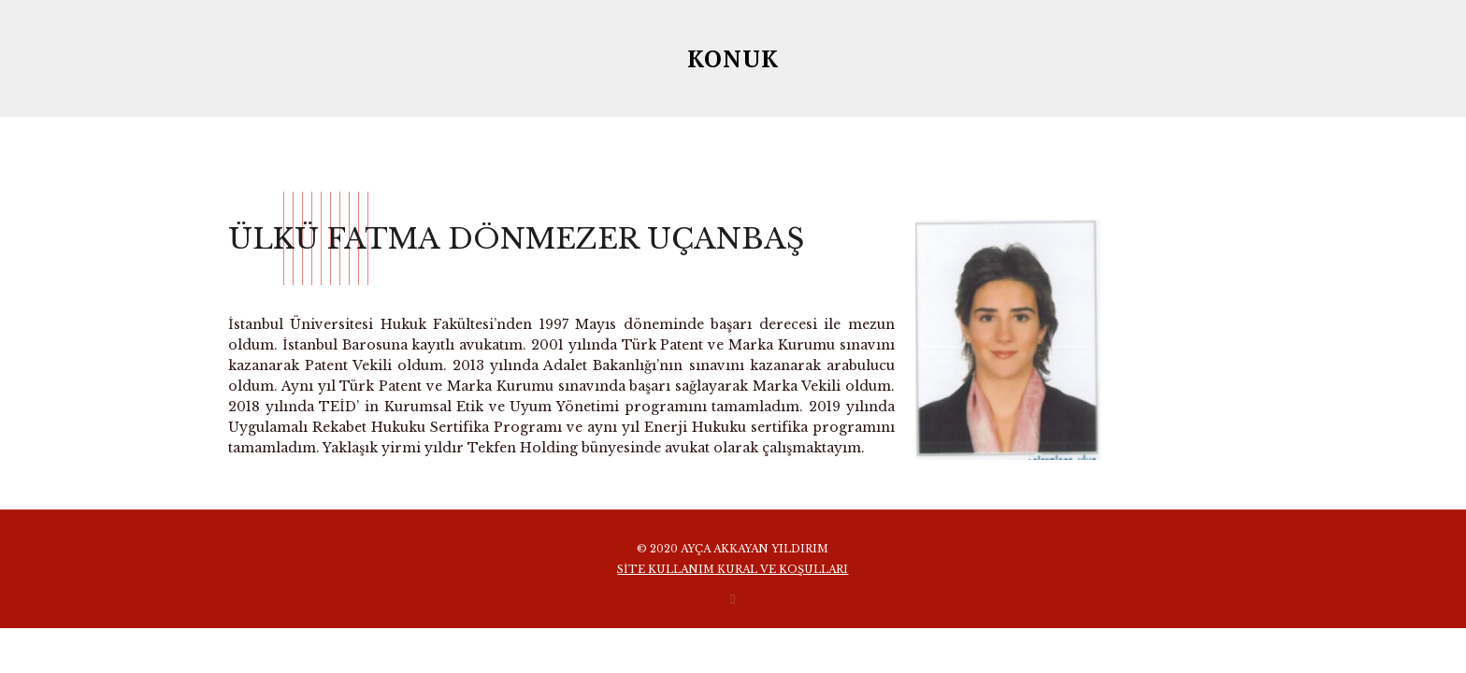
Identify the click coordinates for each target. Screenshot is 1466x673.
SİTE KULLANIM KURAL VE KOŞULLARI (732, 569)
